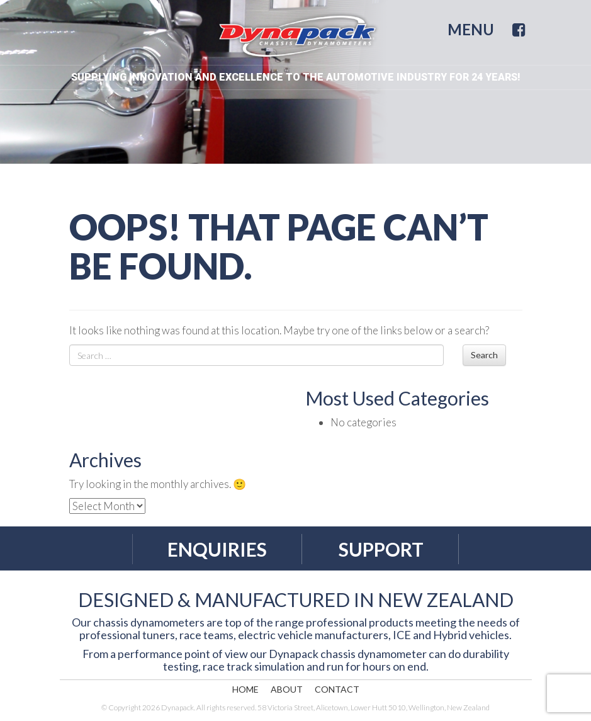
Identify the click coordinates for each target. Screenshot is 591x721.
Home (245, 689)
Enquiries (217, 549)
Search (484, 354)
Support (381, 549)
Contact (337, 689)
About (287, 689)
